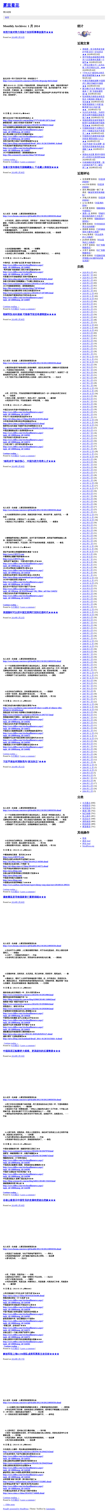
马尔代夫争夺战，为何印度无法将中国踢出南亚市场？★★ (93, 115)
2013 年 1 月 (87, 512)
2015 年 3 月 (87, 444)
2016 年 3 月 (87, 412)
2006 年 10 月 (88, 710)
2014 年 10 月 (88, 457)
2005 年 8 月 (87, 744)
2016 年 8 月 (87, 399)
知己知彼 (86, 813)
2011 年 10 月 (88, 552)
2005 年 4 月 (87, 754)
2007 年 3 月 (87, 696)
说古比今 (86, 819)
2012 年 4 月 (87, 536)
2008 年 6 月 (87, 657)
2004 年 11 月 (88, 767)
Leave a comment (27, 162)
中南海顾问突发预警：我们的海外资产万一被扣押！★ (93, 165)
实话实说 (86, 808)
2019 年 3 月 (87, 317)
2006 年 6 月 (87, 720)
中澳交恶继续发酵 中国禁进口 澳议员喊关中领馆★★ (93, 83)
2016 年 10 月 (88, 394)
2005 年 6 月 (87, 749)
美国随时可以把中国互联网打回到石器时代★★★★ (30, 612)
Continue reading (10, 160)
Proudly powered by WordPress (15, 1509)
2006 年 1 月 (87, 731)
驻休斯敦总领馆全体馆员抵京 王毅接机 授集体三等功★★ (93, 99)
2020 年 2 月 (87, 288)
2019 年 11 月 (88, 296)
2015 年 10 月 (88, 425)
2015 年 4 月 (87, 441)
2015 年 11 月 (88, 422)
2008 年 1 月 (87, 670)
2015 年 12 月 (88, 420)
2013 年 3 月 (87, 507)
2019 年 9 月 (87, 301)
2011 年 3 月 (87, 570)
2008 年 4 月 (87, 662)
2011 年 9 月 (87, 554)
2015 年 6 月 (87, 436)
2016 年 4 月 (87, 409)
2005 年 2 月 (87, 760)
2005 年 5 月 (87, 752)
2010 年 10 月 (88, 583)
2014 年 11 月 (88, 454)
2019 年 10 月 (88, 299)
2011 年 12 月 (88, 546)
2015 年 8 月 (87, 430)
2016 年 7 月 (87, 401)
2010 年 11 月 (88, 580)
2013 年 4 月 (87, 504)
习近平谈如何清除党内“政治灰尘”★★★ (24, 761)
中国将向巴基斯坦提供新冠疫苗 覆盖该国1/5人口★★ (93, 138)
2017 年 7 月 (87, 370)
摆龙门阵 (86, 811)
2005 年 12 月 (88, 733)
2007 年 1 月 (87, 702)
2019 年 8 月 (87, 304)
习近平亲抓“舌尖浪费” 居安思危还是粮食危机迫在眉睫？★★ (93, 146)
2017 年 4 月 (87, 378)
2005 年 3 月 (87, 757)
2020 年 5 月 (87, 280)
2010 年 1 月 (87, 607)
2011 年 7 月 (87, 559)
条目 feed (86, 841)
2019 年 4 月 (87, 315)
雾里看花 (11, 5)
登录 (84, 838)
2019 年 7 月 (87, 307)
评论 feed (86, 843)
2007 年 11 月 (88, 675)
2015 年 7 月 (87, 433)
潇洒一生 (86, 213)
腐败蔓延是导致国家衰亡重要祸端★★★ (24, 897)
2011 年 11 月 (88, 549)
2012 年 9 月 (87, 523)
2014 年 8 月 (87, 462)
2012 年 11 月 (88, 517)
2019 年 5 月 (87, 312)
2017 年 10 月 (88, 362)
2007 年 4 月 (87, 694)
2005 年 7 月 (87, 746)
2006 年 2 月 (87, 728)
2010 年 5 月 (87, 596)
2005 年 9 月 (87, 741)
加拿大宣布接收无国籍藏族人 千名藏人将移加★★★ (31, 167)
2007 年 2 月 (87, 699)
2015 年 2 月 (87, 446)
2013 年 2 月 (87, 509)
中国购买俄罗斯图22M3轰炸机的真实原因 (93, 258)
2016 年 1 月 (87, 417)
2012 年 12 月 (88, 515)
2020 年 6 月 (87, 278)
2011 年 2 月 (87, 573)
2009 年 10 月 (88, 615)
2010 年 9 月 (87, 586)
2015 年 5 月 (87, 438)
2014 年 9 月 (87, 459)
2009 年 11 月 (88, 612)
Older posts (9, 1504)
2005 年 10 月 (88, 739)
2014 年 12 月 (88, 451)
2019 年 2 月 (87, 320)
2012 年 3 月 (87, 538)
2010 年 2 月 (87, 604)
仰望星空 (86, 805)
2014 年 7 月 (87, 465)
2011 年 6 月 (87, 562)
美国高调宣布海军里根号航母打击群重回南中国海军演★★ (93, 123)
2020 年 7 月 (87, 275)
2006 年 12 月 (88, 704)
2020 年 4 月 (87, 283)
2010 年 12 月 (88, 578)
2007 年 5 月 (87, 691)
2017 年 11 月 (88, 359)
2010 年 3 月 (87, 602)
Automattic (50, 1509)
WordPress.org (88, 846)
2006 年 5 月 (87, 723)
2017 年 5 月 (87, 375)
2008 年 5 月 (87, 659)
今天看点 (15, 162)
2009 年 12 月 (88, 609)
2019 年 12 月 (88, 293)
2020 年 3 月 (87, 286)
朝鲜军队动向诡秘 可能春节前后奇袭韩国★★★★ (29, 314)
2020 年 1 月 (87, 291)
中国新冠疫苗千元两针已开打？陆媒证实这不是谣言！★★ (93, 130)
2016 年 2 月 (87, 415)
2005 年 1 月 (87, 762)
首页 (7, 17)
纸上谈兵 (86, 816)
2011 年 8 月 (87, 557)
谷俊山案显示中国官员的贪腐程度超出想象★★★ (29, 1200)
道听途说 (86, 821)
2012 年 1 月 (87, 544)
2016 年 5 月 (87, 407)
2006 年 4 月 (87, 725)
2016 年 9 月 (87, 396)
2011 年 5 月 (87, 565)
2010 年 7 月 (87, 591)
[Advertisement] (55, 57)
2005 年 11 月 (88, 736)
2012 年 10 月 (88, 520)
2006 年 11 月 (88, 707)
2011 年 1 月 (87, 575)
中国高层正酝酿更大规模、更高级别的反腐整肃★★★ (31, 1051)
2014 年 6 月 (87, 467)
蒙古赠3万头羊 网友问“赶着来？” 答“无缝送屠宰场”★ (93, 91)
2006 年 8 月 (87, 715)
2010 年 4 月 (87, 599)
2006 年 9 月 (87, 712)
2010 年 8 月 (87, 588)
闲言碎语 (86, 824)
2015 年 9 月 (87, 428)
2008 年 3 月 (87, 665)
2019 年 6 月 (87, 309)
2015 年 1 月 (87, 449)
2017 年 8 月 (87, 367)
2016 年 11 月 (88, 391)
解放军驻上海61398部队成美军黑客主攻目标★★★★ (31, 1354)
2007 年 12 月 (88, 673)
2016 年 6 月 (87, 404)
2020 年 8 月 (87, 272)
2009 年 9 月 (87, 617)
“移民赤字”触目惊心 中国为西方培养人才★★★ (29, 461)
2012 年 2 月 (87, 541)
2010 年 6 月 (87, 594)
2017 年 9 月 (87, 365)
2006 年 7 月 (87, 717)
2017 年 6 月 (87, 372)
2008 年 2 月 (87, 667)
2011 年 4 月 (87, 567)
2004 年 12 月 (88, 765)
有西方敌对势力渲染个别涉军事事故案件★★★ (28, 32)
